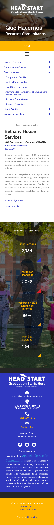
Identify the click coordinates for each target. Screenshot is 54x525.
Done (27, 46)
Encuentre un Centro (27, 67)
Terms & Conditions (27, 509)
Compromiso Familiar (16, 77)
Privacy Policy (27, 506)
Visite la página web (14, 200)
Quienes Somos (27, 62)
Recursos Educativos (15, 104)
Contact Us (27, 427)
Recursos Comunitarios (17, 99)
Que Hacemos (27, 72)
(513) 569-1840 (27, 417)
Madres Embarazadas (16, 82)
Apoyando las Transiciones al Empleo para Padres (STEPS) (26, 93)
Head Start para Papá (16, 87)
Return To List (13, 206)
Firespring (32, 517)
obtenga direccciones (16, 145)
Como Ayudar (27, 109)
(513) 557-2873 (11, 149)
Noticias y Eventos (27, 114)
